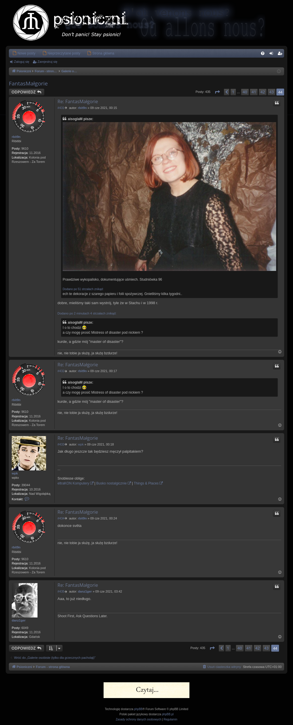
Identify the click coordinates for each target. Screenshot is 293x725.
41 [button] (254, 92)
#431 (61, 108)
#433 (61, 444)
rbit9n (16, 136)
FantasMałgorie (28, 83)
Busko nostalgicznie (111, 483)
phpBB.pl (168, 714)
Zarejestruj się (47, 61)
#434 (61, 518)
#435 (61, 591)
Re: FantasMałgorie (78, 101)
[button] (217, 92)
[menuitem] (24, 53)
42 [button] (262, 92)
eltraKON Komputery (73, 483)
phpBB (138, 709)
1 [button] (233, 92)
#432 (61, 371)
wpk (15, 473)
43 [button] (271, 92)
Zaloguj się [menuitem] (273, 54)
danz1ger (18, 620)
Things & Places (146, 483)
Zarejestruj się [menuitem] (281, 54)
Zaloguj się (21, 61)
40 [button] (245, 92)
